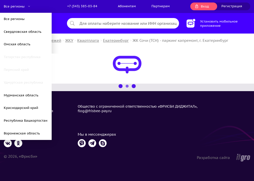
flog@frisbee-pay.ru (95, 111)
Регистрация (231, 6)
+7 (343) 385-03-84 (82, 6)
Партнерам (160, 6)
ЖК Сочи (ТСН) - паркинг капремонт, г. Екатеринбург (180, 40)
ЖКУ (69, 40)
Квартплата (88, 40)
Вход (205, 6)
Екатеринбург (116, 40)
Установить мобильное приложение (219, 23)
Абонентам (127, 6)
